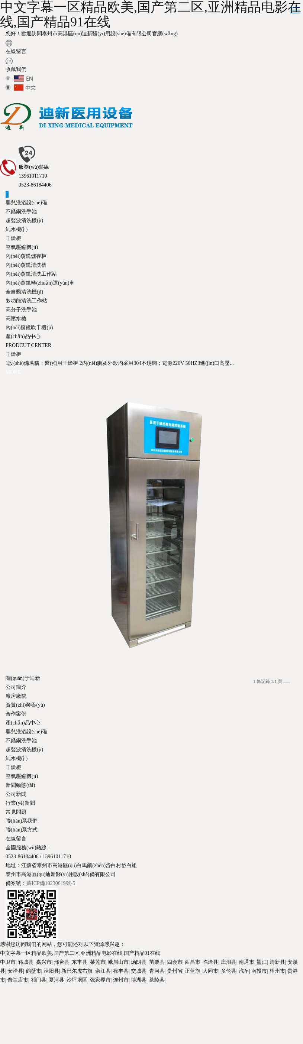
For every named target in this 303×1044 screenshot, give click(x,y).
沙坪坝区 (77, 980)
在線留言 (16, 51)
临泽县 (210, 962)
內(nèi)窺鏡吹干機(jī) (29, 327)
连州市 (121, 980)
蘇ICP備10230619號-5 (50, 883)
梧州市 (277, 971)
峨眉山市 (118, 962)
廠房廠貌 (16, 696)
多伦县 (228, 971)
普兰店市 (17, 980)
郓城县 (25, 962)
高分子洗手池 (21, 309)
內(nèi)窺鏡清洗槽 (26, 265)
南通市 (246, 962)
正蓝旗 (192, 971)
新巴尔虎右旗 (77, 971)
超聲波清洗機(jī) (24, 220)
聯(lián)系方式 (22, 830)
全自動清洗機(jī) (24, 292)
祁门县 (38, 980)
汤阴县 (138, 962)
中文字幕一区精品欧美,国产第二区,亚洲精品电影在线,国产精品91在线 (80, 953)
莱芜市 (98, 962)
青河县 (157, 971)
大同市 (210, 971)
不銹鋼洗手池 (21, 211)
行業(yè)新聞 (20, 803)
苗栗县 (157, 962)
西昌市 (192, 962)
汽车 (244, 971)
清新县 (277, 962)
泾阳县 (51, 971)
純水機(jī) (17, 229)
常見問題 (16, 812)
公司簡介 (16, 687)
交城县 (138, 971)
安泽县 (15, 971)
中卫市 (8, 962)
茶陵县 (157, 980)
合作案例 (16, 714)
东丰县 (79, 962)
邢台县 (62, 962)
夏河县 (56, 980)
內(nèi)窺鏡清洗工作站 (31, 274)
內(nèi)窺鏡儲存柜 (26, 256)
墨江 (262, 962)
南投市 (259, 971)
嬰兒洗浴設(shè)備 (26, 202)
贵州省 (175, 971)
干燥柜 (13, 238)
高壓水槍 (16, 318)
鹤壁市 (33, 971)
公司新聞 (16, 794)
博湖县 (138, 980)
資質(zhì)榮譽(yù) (25, 705)
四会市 (175, 962)
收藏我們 (16, 69)
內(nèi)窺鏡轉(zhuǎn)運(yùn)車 (40, 283)
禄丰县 (121, 971)
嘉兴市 (44, 962)
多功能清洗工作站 (26, 301)
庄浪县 (228, 962)
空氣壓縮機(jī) (22, 247)
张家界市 (100, 980)
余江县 (103, 971)
